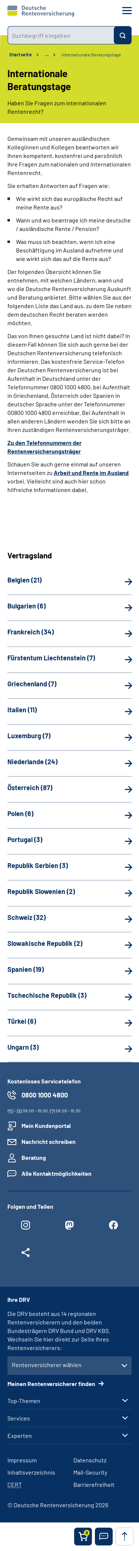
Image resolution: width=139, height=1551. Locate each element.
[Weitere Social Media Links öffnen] (25, 1254)
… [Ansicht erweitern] (47, 54)
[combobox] (60, 35)
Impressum (22, 1459)
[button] (104, 1536)
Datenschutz (89, 1459)
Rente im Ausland (106, 472)
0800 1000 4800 (44, 1095)
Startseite (20, 54)
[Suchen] (123, 35)
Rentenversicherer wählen (47, 1364)
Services (18, 1418)
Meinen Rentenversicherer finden (51, 1383)
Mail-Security (90, 1472)
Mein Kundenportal (46, 1125)
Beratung (33, 1157)
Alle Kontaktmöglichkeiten (56, 1173)
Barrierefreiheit (94, 1484)
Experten (19, 1436)
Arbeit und (68, 472)
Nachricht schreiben (48, 1141)
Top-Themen (23, 1401)
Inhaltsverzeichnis (31, 1472)
